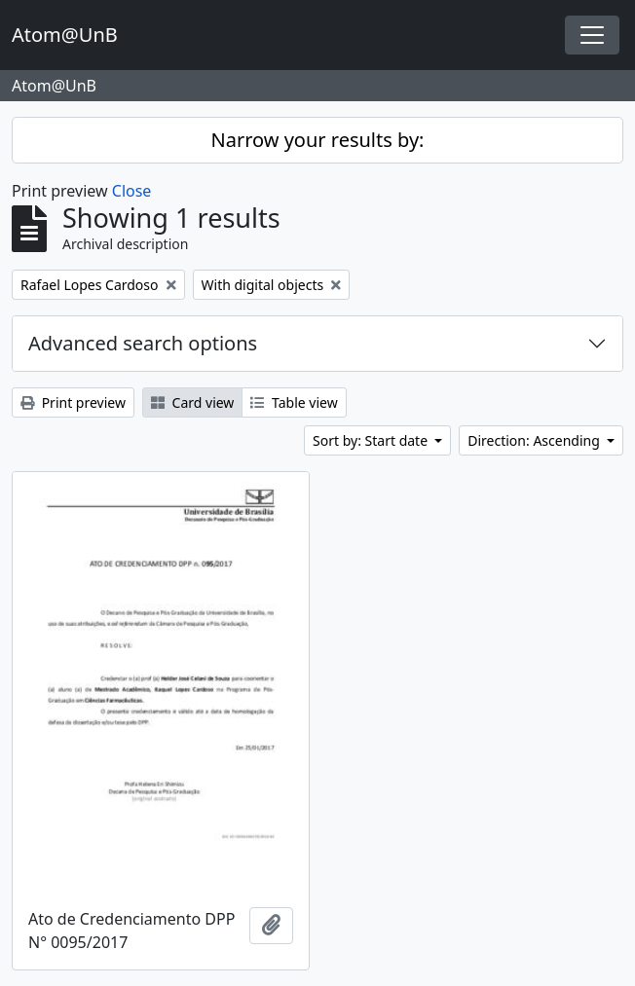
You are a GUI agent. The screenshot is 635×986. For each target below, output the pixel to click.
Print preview (73, 402)
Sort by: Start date (372, 440)
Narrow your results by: (318, 140)
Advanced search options (142, 343)
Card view (192, 402)
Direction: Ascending (535, 440)
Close (132, 190)
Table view (293, 402)
